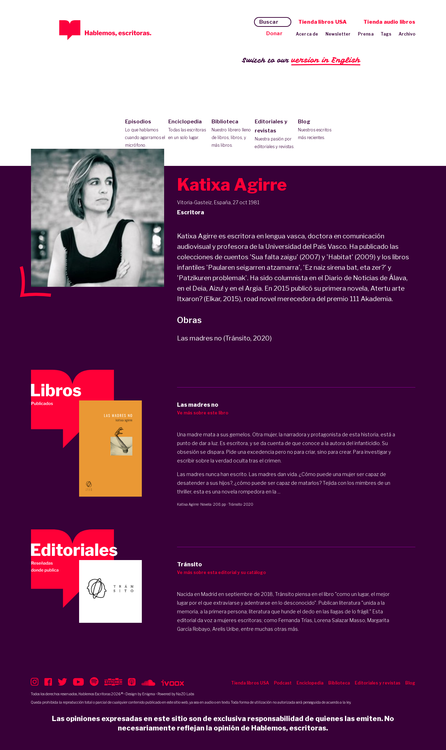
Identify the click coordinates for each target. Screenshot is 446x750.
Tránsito (235, 504)
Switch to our (301, 60)
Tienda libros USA (322, 22)
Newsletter (338, 34)
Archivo (407, 34)
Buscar (268, 22)
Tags (386, 34)
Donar (274, 33)
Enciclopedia (188, 129)
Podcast (283, 683)
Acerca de (307, 34)
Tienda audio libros (389, 22)
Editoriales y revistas (275, 134)
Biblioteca (232, 133)
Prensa (366, 34)
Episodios (145, 133)
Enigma (148, 694)
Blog (318, 129)
